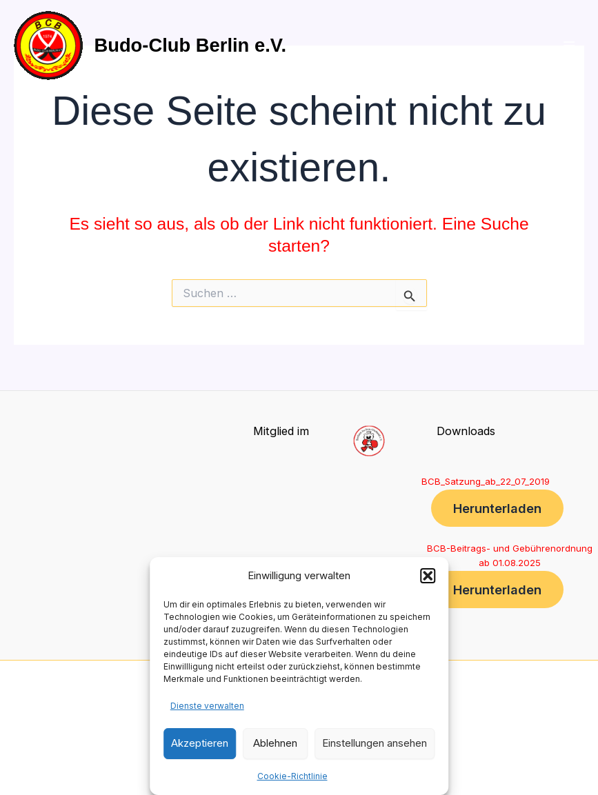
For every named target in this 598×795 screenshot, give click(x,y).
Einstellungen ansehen (374, 742)
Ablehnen (275, 742)
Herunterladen (497, 508)
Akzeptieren (199, 742)
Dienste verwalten (207, 706)
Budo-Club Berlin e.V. (190, 45)
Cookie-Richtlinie (292, 776)
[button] (428, 576)
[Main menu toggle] (568, 45)
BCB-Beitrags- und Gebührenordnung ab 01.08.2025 (509, 556)
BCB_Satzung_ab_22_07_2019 (485, 481)
